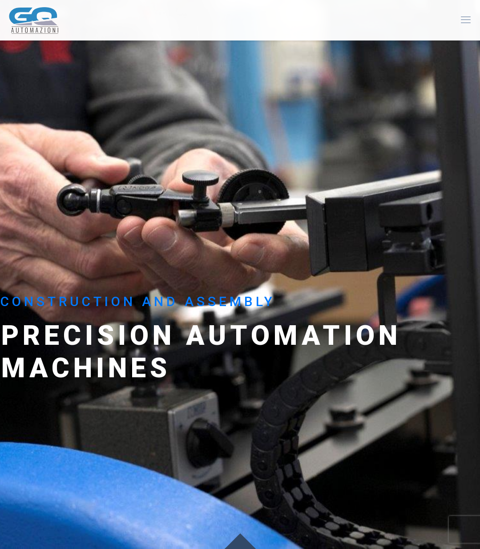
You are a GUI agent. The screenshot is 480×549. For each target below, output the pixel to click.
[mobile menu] (465, 20)
